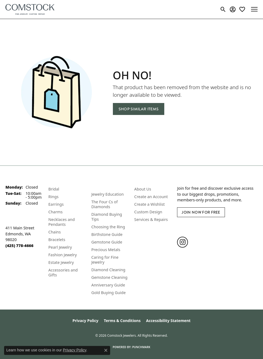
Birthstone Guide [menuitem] (107, 234)
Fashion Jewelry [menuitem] (62, 254)
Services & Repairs (151, 219)
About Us (142, 189)
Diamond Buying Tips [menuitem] (106, 217)
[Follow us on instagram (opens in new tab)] (182, 242)
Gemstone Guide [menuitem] (106, 242)
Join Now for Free (201, 212)
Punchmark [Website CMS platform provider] (141, 347)
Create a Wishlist (149, 204)
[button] (223, 9)
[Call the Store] (19, 245)
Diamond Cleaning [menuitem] (108, 269)
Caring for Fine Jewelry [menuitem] (105, 260)
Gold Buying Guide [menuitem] (108, 292)
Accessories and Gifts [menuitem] (63, 272)
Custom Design (148, 211)
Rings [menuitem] (53, 196)
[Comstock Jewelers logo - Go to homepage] (30, 9)
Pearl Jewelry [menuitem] (60, 247)
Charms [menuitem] (55, 211)
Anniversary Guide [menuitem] (108, 285)
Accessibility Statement (168, 320)
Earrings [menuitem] (56, 204)
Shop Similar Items (139, 109)
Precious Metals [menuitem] (105, 249)
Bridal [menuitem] (53, 189)
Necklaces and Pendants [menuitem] (61, 222)
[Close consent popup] (105, 350)
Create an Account (151, 196)
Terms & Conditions (122, 320)
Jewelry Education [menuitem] (107, 194)
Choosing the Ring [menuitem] (108, 226)
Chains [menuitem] (54, 232)
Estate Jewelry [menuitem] (61, 262)
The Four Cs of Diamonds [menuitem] (104, 204)
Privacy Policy (85, 320)
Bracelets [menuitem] (56, 239)
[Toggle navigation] (254, 9)
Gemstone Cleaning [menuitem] (109, 277)
